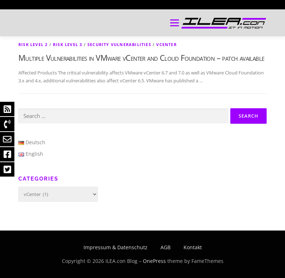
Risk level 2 (33, 44)
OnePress (154, 261)
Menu (174, 22)
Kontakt (193, 247)
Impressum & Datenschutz (115, 247)
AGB (165, 247)
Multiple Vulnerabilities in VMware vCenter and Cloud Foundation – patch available (141, 57)
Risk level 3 (67, 44)
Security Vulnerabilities (119, 44)
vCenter (166, 44)
